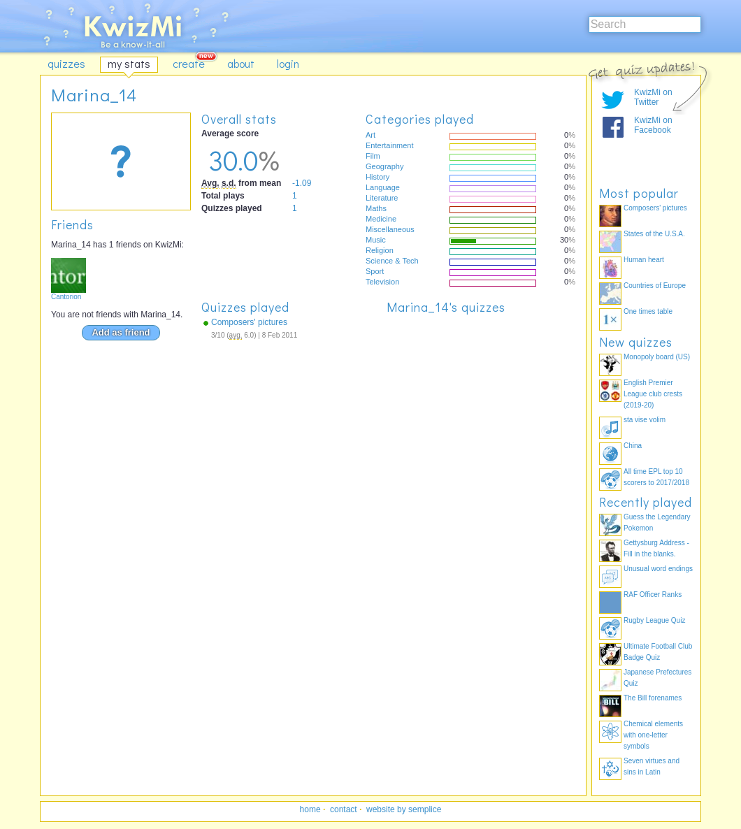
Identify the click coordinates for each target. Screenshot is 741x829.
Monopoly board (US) (657, 357)
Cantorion (66, 297)
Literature (382, 198)
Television (382, 281)
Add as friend (121, 332)
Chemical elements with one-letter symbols (653, 735)
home (310, 809)
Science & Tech (392, 261)
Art (370, 135)
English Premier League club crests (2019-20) (653, 394)
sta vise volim (645, 420)
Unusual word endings (658, 568)
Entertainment (389, 145)
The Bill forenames (653, 698)
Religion (380, 250)
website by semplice (403, 809)
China (633, 445)
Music (376, 240)
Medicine (381, 219)
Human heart (644, 260)
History (377, 177)
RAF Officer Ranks (653, 594)
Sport (375, 271)
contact (343, 809)
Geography (384, 166)
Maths (376, 208)
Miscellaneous (390, 229)
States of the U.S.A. (654, 234)
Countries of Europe (655, 285)
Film (373, 156)
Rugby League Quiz (654, 620)
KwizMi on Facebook (653, 125)
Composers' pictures (249, 322)
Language (383, 187)
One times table (648, 311)
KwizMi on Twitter (653, 97)
